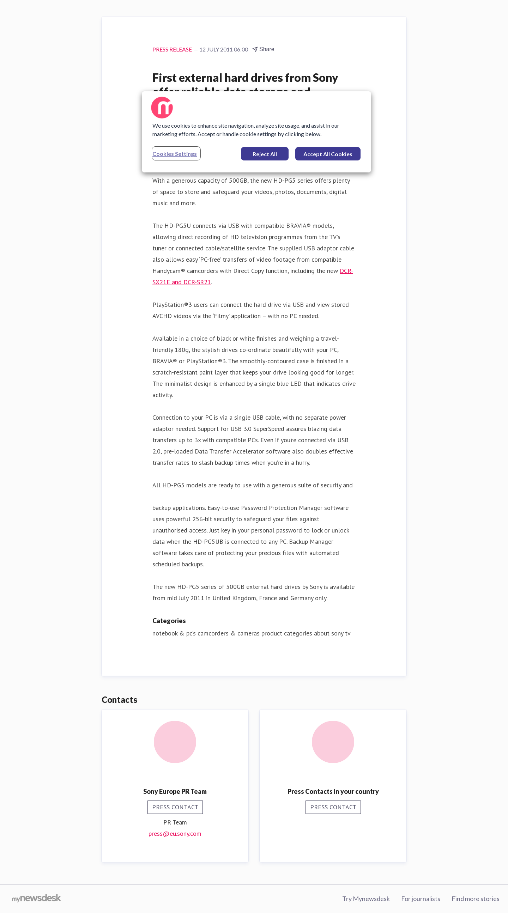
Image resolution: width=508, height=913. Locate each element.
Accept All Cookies (327, 154)
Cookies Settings (174, 153)
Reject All (265, 154)
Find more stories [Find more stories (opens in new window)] (476, 898)
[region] (256, 131)
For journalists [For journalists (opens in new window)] (420, 898)
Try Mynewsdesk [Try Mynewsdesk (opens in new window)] (366, 898)
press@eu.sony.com (175, 833)
